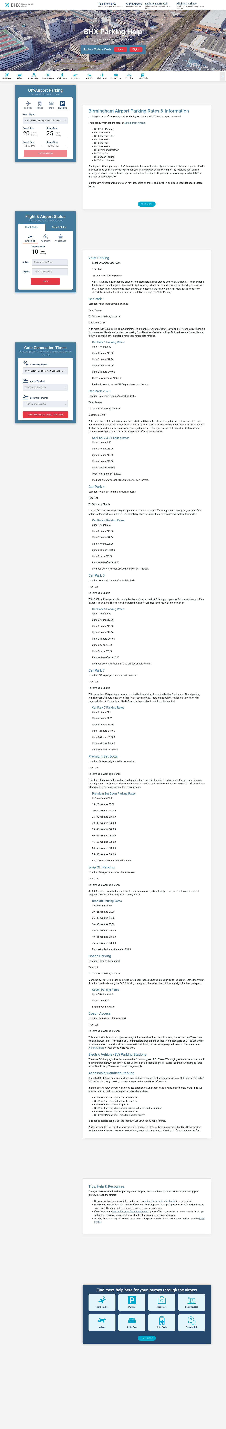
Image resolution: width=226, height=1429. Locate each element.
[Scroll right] (222, 76)
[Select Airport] (45, 118)
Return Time (52, 142)
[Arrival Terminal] (34, 380)
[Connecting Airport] (36, 363)
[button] (41, 145)
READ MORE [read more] (147, 204)
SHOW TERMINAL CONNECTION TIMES (45, 415)
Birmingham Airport (135, 122)
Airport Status (59, 227)
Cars (120, 49)
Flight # (26, 272)
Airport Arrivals (96, 1047)
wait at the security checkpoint (160, 1201)
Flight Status (31, 227)
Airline (26, 262)
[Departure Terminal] (36, 396)
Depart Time (28, 142)
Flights (136, 49)
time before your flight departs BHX (130, 1211)
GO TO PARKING (45, 153)
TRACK (45, 281)
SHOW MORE (147, 1338)
